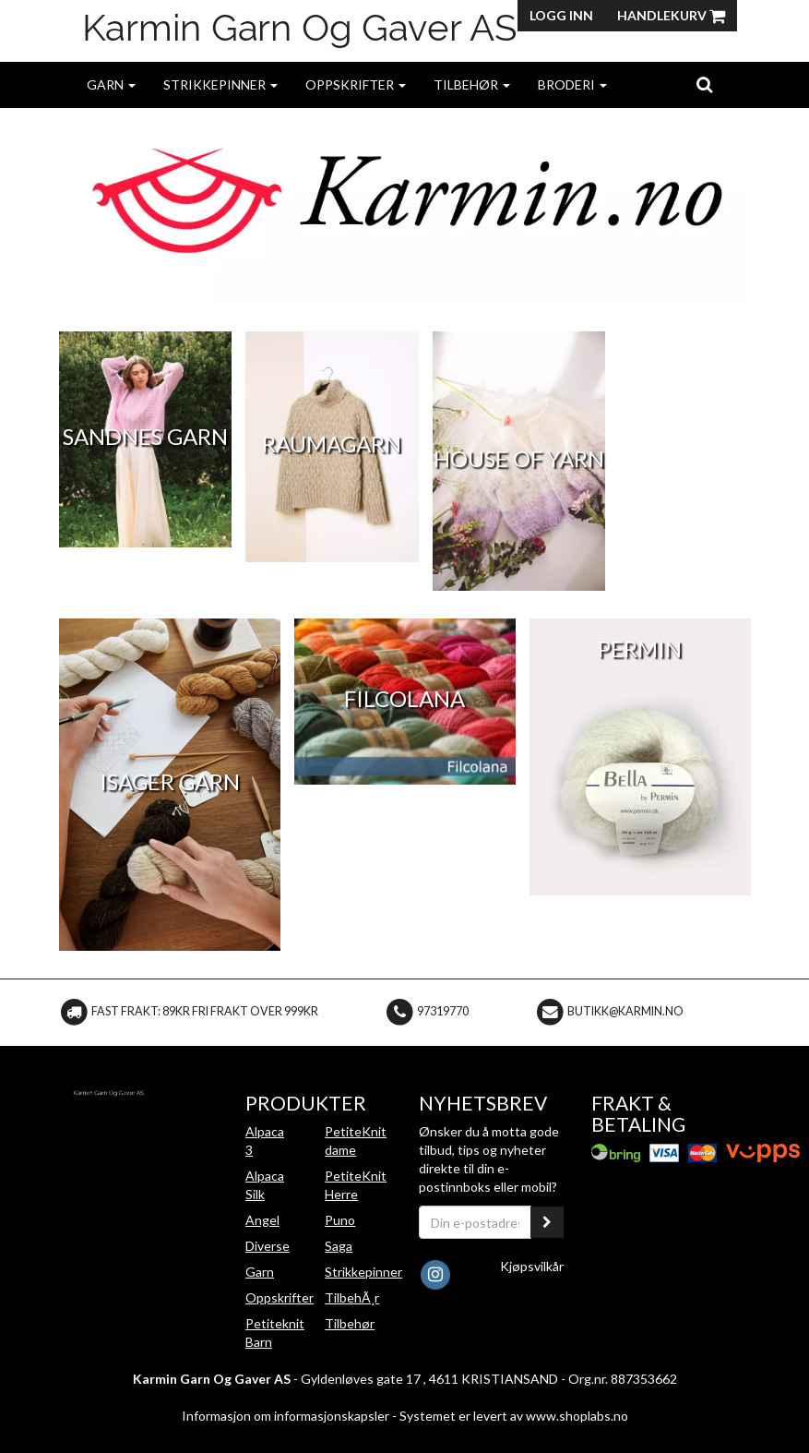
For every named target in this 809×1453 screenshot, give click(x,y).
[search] (704, 84)
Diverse (267, 1246)
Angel (262, 1220)
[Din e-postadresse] (475, 1222)
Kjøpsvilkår (532, 1266)
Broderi (572, 84)
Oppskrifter (355, 84)
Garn (111, 84)
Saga (338, 1246)
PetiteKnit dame (356, 1140)
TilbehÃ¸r (352, 1297)
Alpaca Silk (264, 1185)
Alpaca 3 (264, 1140)
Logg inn (561, 15)
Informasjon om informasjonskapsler (285, 1415)
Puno (340, 1220)
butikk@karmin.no (625, 1011)
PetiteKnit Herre (356, 1185)
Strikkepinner (220, 84)
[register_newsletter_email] (547, 1222)
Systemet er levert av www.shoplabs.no (513, 1415)
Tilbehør (472, 84)
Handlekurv (671, 15)
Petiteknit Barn (274, 1332)
